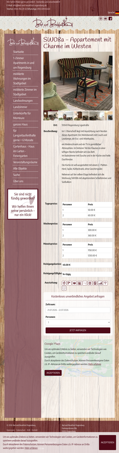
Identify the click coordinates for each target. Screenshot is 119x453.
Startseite (18, 51)
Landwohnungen (23, 100)
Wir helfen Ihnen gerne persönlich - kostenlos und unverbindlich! (33, 1)
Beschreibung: (50, 131)
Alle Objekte (20, 168)
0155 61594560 (43, 9)
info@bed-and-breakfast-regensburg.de (30, 5)
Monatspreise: (50, 243)
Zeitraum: (50, 304)
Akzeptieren (53, 372)
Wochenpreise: (50, 223)
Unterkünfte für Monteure (22, 115)
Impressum (11, 430)
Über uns (18, 181)
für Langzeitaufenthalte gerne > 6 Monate (24, 135)
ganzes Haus (20, 124)
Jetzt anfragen (78, 330)
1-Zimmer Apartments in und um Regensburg (23, 62)
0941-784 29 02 (20, 9)
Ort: (55, 125)
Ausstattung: (51, 282)
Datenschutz (20, 430)
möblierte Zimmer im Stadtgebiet (25, 92)
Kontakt (35, 430)
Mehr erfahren (94, 364)
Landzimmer (20, 107)
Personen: (50, 316)
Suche (16, 174)
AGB (28, 430)
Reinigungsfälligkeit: (51, 273)
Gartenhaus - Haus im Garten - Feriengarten (23, 150)
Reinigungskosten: (51, 263)
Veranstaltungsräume (25, 162)
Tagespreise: (51, 203)
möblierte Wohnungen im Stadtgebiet (22, 78)
